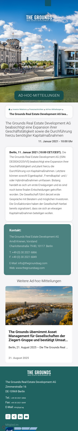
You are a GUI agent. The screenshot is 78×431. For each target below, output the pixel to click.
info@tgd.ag (21, 426)
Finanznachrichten (50, 122)
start (10, 122)
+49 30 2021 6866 (22, 417)
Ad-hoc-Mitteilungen (21, 127)
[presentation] (3, 343)
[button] (4, 427)
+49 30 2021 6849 (22, 421)
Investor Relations (25, 122)
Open (73, 4)
